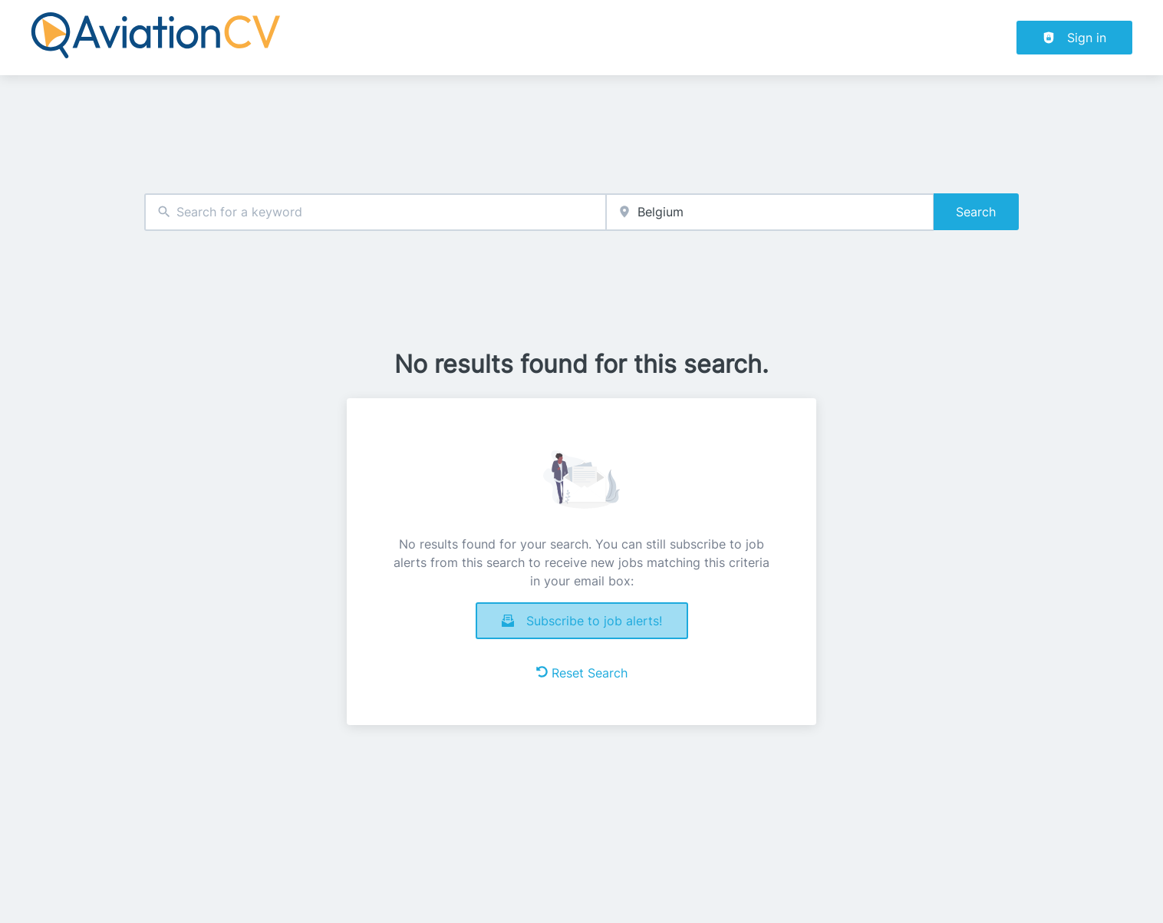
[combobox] (375, 212)
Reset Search (582, 673)
